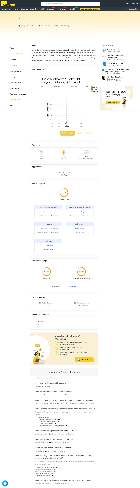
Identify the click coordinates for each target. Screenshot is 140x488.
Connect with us (15, 100)
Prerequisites (14, 88)
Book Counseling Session (89, 9)
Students (13, 60)
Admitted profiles (15, 71)
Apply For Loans (113, 102)
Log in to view (42, 212)
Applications (14, 65)
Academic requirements (18, 94)
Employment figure (16, 77)
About (12, 48)
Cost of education (16, 82)
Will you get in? (16, 54)
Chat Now (84, 359)
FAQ (11, 105)
